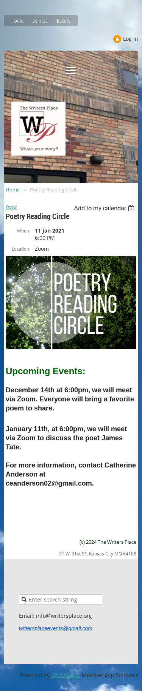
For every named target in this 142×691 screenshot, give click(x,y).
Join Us (40, 20)
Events (63, 20)
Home (17, 20)
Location (20, 249)
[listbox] (105, 208)
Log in (130, 38)
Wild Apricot (65, 675)
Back (11, 207)
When (23, 231)
